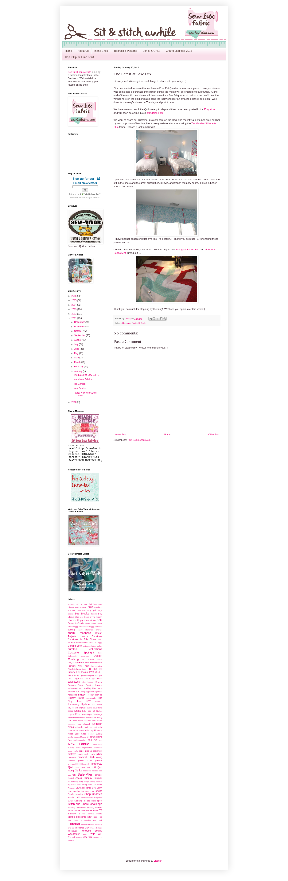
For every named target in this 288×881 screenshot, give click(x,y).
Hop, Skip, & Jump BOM (79, 57)
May (76, 353)
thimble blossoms (77, 820)
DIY (84, 663)
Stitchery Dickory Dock (77, 811)
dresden (91, 663)
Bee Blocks (82, 616)
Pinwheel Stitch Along (90, 760)
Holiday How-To (94, 698)
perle (80, 757)
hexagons (72, 698)
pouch (89, 764)
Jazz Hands (96, 708)
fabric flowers (96, 666)
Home (68, 50)
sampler (98, 778)
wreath (79, 841)
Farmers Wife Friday (78, 669)
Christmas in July (78, 642)
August (78, 340)
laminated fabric (74, 721)
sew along (82, 788)
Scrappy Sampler (93, 781)
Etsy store (209, 109)
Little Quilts (78, 724)
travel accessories (82, 824)
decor (100, 656)
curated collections (85, 652)
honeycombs (91, 701)
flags (84, 673)
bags (100, 614)
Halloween (72, 692)
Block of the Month (93, 620)
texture (99, 817)
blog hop (72, 623)
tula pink (97, 824)
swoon (84, 814)
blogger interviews (86, 623)
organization (87, 751)
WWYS (96, 841)
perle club (89, 757)
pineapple (72, 761)
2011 (74, 318)
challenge (89, 633)
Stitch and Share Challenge (85, 807)
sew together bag (76, 794)
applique (98, 610)
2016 (74, 296)
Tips (100, 820)
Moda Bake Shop (77, 737)
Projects (97, 767)
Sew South (97, 791)
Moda (99, 734)
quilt (94, 770)
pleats (81, 764)
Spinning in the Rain (85, 804)
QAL (70, 770)
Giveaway (74, 685)
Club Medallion (81, 646)
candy (80, 633)
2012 (74, 313)
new (100, 744)
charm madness (79, 636)
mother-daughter (80, 744)
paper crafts (73, 754)
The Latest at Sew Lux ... (86, 375)
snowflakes (85, 801)
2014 (74, 305)
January (78, 371)
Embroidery (85, 666)
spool (99, 804)
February (79, 366)
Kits (77, 717)
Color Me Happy (95, 646)
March (77, 362)
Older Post (213, 434)
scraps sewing (89, 785)
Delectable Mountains (78, 659)
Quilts (143, 323)
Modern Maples (80, 740)
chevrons (84, 640)
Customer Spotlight (131, 323)
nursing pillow (74, 751)
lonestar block (90, 724)
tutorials (84, 828)
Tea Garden (80, 384)
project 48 (87, 767)
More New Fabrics (83, 379)
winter (85, 837)
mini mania (79, 734)
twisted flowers (94, 828)
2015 (74, 300)
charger (99, 633)
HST (89, 705)
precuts (98, 764)
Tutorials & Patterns (125, 50)
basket (70, 617)
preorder (71, 767)
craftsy (99, 649)
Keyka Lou (80, 714)
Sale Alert (85, 778)
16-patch (71, 607)
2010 (74, 402)
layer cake (85, 721)
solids (93, 801)
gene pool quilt (96, 679)
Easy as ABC (73, 666)
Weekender (74, 837)
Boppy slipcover (95, 630)
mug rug (92, 743)
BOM (99, 623)
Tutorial (74, 827)
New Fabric (78, 747)
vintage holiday (96, 831)
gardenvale (85, 679)
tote (69, 823)
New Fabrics (80, 388)
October (78, 331)
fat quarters (96, 669)
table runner (92, 814)
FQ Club (92, 672)
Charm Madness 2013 (179, 50)
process (79, 767)
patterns (72, 757)
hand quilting (85, 692)
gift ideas (97, 682)
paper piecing (85, 754)
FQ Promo (82, 675)
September (80, 335)
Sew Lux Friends (83, 791)
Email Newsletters (81, 198)
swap (70, 814)
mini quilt (90, 733)
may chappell (84, 727)
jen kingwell (80, 711)
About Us (83, 50)
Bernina (94, 617)
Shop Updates (93, 797)
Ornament (98, 751)
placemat (71, 764)
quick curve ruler (82, 771)
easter (99, 663)
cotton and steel (89, 649)
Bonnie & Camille (76, 627)
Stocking (90, 811)
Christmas (97, 639)
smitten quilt (74, 801)
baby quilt (91, 614)
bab (83, 614)
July (76, 344)
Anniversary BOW (84, 610)
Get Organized (76, 682)
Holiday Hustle (76, 701)
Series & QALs (151, 50)
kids (89, 714)
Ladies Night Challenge (91, 718)
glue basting (87, 685)
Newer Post (120, 434)
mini (95, 731)
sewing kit (89, 794)
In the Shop (101, 50)
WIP (92, 837)
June (77, 349)
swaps (76, 814)
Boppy (93, 627)
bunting (71, 633)
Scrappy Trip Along (75, 785)
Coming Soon (75, 649)
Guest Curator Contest (90, 689)
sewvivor (80, 798)
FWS (91, 675)
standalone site (155, 112)
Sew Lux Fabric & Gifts (79, 72)
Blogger (158, 864)
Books (87, 627)
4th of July (82, 607)
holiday (81, 698)
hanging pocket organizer (91, 695)
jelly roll (71, 711)
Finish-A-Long (74, 672)
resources (87, 774)
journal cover (92, 711)
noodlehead (97, 748)
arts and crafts (74, 614)
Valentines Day (82, 831)
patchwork (97, 754)
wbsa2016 (72, 834)
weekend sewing (92, 834)
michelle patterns (83, 730)
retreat (95, 774)
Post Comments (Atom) (139, 440)
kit (94, 714)
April (76, 357)
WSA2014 (87, 841)
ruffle (74, 778)
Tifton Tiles (92, 820)
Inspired (98, 705)
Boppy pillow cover (80, 630)
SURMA (98, 811)
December (79, 322)
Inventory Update (79, 707)
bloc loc (79, 620)
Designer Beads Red (187, 249)
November (79, 326)
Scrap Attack (75, 781)
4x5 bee (92, 607)
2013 (74, 309)
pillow (99, 757)
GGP (88, 682)
